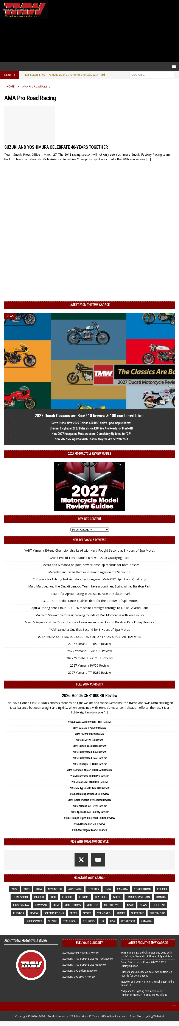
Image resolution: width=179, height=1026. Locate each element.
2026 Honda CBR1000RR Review (89, 695)
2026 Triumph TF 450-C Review (90, 764)
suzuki (52, 921)
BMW (108, 889)
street (121, 913)
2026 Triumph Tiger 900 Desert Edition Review (89, 818)
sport (87, 913)
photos (18, 913)
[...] (106, 712)
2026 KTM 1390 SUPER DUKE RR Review (84, 964)
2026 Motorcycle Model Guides (89, 830)
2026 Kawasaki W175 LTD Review (80, 952)
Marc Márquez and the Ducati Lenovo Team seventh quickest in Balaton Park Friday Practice (89, 622)
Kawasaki (41, 905)
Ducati (39, 897)
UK (102, 921)
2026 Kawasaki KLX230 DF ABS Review (89, 722)
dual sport (20, 897)
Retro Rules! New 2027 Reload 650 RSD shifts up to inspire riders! (91, 423)
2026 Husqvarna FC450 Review (90, 758)
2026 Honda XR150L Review (89, 824)
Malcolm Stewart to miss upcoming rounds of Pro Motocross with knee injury (89, 615)
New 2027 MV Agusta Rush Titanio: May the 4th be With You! (91, 439)
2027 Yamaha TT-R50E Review (89, 644)
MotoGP (92, 905)
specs (73, 913)
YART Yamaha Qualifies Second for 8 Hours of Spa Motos (89, 629)
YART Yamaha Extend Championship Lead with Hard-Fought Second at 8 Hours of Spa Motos (89, 550)
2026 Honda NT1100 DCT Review (90, 782)
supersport (34, 921)
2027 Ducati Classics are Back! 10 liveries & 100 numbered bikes (89, 415)
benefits (93, 889)
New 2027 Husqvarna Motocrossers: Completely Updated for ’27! (91, 434)
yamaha (146, 921)
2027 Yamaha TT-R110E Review (89, 651)
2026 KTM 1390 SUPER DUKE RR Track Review (87, 958)
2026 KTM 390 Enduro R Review (79, 970)
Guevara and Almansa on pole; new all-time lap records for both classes (89, 565)
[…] (148, 159)
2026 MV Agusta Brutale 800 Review (89, 788)
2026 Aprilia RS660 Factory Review (90, 812)
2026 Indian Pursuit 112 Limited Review (89, 800)
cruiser (162, 889)
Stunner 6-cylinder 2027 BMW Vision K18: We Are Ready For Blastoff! (91, 428)
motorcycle (112, 905)
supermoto (157, 913)
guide (117, 897)
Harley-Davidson (138, 897)
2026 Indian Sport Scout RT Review (89, 794)
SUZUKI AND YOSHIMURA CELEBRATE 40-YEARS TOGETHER (56, 147)
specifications (54, 913)
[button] (173, 66)
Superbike (137, 913)
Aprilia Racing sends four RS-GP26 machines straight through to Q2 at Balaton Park (89, 608)
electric (67, 897)
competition (142, 889)
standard (104, 913)
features (101, 897)
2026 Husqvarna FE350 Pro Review (89, 776)
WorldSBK (128, 921)
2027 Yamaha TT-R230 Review (89, 672)
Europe (84, 897)
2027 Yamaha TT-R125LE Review (89, 658)
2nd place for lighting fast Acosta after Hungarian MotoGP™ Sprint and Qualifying (89, 579)
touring (89, 921)
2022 (14, 889)
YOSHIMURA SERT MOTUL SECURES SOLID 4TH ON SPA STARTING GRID (89, 637)
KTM (56, 905)
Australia (75, 889)
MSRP (130, 905)
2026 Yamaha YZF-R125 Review (90, 806)
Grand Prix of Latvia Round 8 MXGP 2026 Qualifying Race (89, 558)
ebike (53, 897)
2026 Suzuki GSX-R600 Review (89, 746)
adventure (55, 889)
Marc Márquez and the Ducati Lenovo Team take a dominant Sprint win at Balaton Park (89, 586)
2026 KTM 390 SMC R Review (78, 976)
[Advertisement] (112, 31)
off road (159, 905)
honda (161, 897)
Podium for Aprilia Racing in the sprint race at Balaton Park (90, 594)
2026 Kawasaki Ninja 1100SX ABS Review (89, 770)
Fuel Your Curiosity (89, 684)
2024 (39, 889)
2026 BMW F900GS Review (89, 734)
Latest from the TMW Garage (90, 305)
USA (112, 921)
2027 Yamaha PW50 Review (89, 665)
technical (70, 921)
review (34, 913)
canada (122, 889)
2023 (26, 889)
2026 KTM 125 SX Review (89, 740)
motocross (73, 905)
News (143, 905)
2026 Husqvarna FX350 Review (89, 752)
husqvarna (21, 905)
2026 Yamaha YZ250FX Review (89, 728)
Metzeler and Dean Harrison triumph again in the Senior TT (89, 572)
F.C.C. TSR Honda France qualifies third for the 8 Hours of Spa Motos (90, 601)
